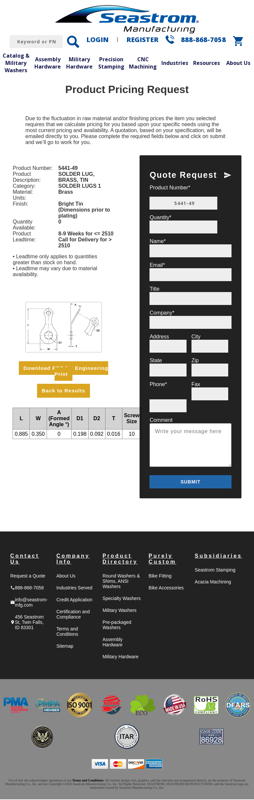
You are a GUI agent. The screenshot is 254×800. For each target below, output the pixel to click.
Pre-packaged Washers (117, 625)
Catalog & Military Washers (16, 63)
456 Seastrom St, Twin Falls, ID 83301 (27, 623)
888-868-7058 (203, 39)
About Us (238, 63)
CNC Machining (143, 63)
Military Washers (120, 611)
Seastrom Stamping (215, 570)
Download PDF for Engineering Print (65, 371)
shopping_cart (238, 41)
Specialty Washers (122, 599)
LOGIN (97, 39)
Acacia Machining (213, 582)
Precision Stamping (111, 63)
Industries (174, 63)
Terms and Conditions (67, 632)
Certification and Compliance (73, 615)
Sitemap (64, 646)
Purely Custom (162, 559)
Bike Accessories (166, 588)
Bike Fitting (159, 576)
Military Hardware (79, 63)
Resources (206, 63)
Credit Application (74, 600)
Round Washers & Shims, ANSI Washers (121, 582)
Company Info (73, 559)
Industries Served (74, 588)
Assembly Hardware (47, 63)
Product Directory (120, 559)
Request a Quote (27, 576)
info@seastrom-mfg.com (29, 603)
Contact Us (24, 559)
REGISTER (142, 39)
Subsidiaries (218, 556)
